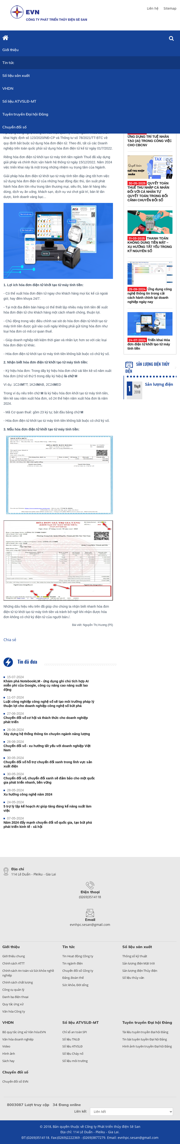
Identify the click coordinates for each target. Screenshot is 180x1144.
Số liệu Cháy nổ (72, 1053)
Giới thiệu (10, 49)
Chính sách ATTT (13, 963)
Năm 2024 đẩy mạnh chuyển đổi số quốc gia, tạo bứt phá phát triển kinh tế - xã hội (48, 825)
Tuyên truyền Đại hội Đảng (25, 114)
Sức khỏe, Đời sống (75, 985)
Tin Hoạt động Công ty (77, 956)
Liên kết (80, 1111)
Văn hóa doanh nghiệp (18, 1039)
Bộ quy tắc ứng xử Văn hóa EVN (24, 1032)
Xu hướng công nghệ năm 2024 (28, 794)
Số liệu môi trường (75, 1061)
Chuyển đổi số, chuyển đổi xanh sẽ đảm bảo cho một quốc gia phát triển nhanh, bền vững (49, 780)
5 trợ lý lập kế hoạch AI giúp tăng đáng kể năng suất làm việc (47, 808)
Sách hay (8, 1061)
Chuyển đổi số (14, 127)
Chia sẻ (10, 639)
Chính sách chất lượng (17, 982)
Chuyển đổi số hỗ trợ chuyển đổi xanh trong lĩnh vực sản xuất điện (48, 764)
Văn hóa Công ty (13, 1011)
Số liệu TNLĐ (71, 1039)
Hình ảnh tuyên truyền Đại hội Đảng (147, 1046)
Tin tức (8, 62)
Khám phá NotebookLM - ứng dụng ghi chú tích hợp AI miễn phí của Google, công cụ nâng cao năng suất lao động (46, 685)
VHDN (7, 88)
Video (6, 1046)
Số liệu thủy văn (133, 978)
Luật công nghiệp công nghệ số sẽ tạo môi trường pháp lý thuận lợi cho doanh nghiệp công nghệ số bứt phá (49, 704)
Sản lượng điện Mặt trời (138, 963)
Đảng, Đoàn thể (73, 978)
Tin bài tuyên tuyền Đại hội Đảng (144, 1039)
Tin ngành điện (72, 963)
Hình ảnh (8, 1053)
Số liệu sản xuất (16, 75)
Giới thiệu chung (13, 956)
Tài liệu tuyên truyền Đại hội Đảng (145, 1032)
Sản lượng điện (159, 384)
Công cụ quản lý (13, 989)
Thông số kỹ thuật (134, 956)
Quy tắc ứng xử (13, 1004)
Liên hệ (152, 8)
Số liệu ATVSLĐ (72, 1046)
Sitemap (170, 8)
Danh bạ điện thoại (15, 997)
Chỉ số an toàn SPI (74, 1032)
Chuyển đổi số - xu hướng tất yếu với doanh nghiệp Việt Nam (47, 748)
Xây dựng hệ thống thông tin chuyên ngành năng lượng (47, 734)
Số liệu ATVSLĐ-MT (19, 101)
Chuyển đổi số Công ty (77, 970)
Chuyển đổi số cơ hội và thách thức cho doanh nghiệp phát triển (46, 720)
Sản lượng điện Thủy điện (139, 970)
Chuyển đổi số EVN (15, 1081)
